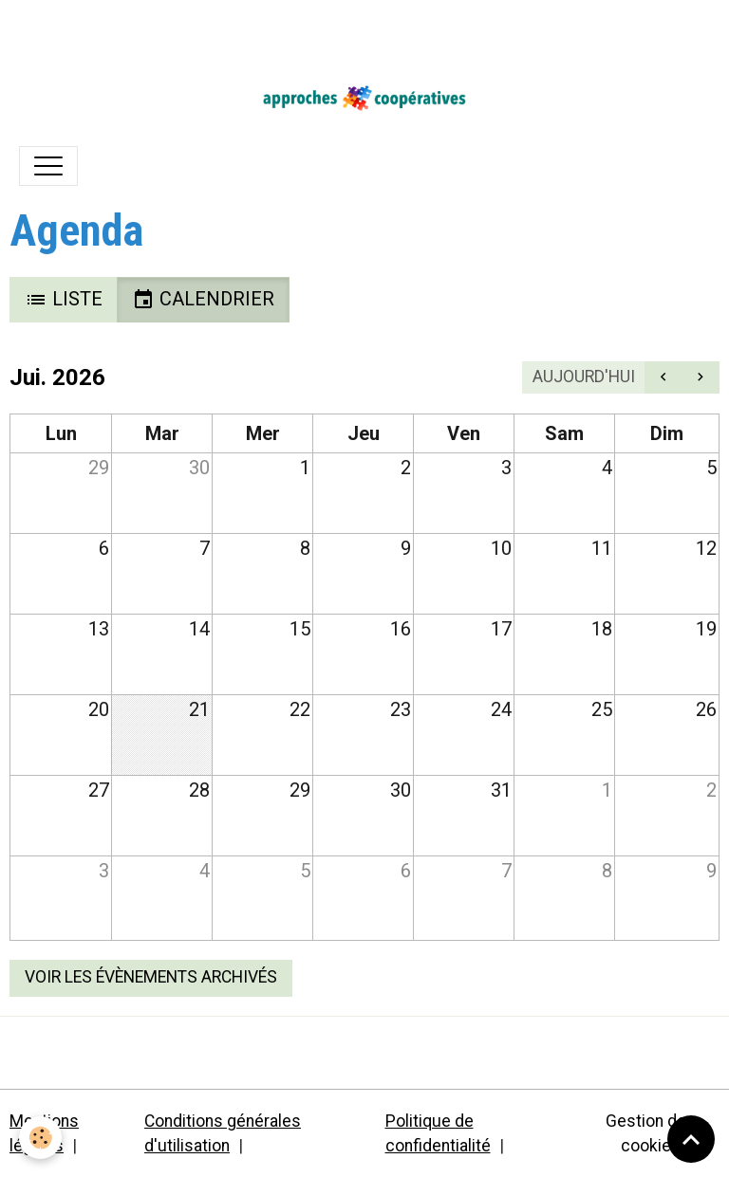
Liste (64, 299)
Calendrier (203, 299)
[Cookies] (40, 1137)
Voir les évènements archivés (151, 976)
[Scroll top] (691, 1139)
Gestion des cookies (651, 1133)
